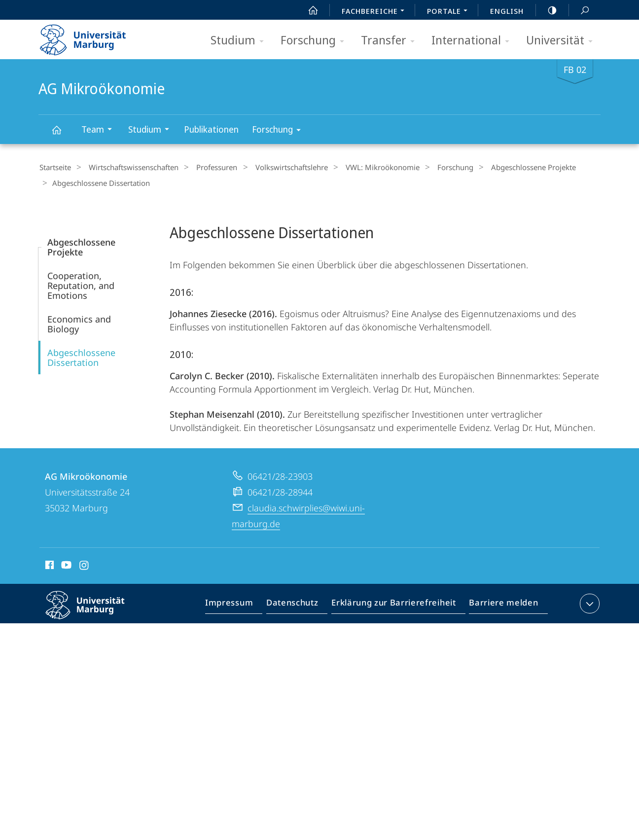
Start (308, 10)
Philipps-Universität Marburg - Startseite (91, 36)
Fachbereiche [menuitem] (376, 12)
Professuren (205, 167)
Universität (562, 41)
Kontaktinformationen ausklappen (588, 600)
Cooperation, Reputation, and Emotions (80, 282)
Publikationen (211, 129)
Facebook (48, 564)
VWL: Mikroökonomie (361, 167)
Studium (240, 41)
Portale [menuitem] (450, 12)
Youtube (65, 564)
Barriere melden (500, 602)
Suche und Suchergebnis (579, 10)
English (507, 11)
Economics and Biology (79, 321)
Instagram (84, 564)
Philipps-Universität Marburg (93, 610)
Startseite (54, 167)
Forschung (316, 41)
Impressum (240, 602)
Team (99, 130)
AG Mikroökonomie (62, 134)
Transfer (391, 41)
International (473, 41)
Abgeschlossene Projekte (502, 167)
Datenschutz (300, 602)
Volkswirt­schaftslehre (275, 167)
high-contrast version (547, 10)
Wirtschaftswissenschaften (128, 167)
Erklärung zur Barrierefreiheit (397, 602)
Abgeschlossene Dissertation (81, 354)
